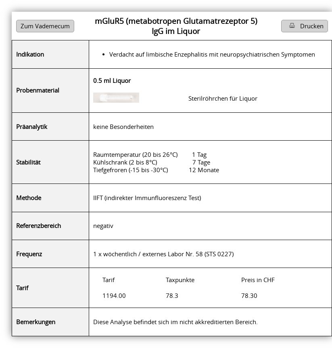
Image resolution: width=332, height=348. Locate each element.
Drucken (305, 26)
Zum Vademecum (45, 26)
